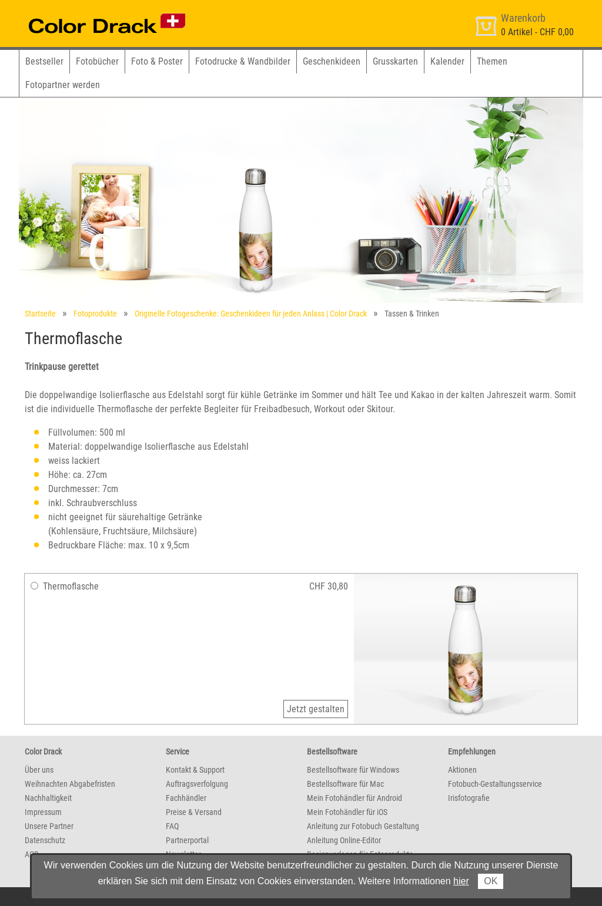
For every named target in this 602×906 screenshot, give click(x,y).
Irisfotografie (469, 798)
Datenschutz (45, 840)
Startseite (40, 313)
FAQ (172, 826)
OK (490, 881)
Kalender (447, 61)
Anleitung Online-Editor (344, 840)
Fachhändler (186, 798)
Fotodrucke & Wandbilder (242, 61)
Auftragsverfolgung (197, 784)
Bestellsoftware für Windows (353, 769)
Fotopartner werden (62, 84)
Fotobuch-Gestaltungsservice (495, 784)
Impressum (43, 812)
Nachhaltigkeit (48, 798)
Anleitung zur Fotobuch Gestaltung (363, 826)
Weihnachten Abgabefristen (70, 784)
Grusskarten (395, 61)
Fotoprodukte (95, 313)
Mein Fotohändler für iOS (347, 812)
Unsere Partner (49, 826)
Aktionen (462, 769)
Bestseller (44, 61)
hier (461, 881)
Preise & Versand (194, 812)
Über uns (39, 769)
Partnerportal (187, 840)
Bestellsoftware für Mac (345, 784)
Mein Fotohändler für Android (354, 798)
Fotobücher (97, 61)
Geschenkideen (331, 61)
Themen (492, 61)
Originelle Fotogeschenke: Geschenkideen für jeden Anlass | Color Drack (251, 313)
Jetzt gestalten (316, 709)
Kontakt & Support (195, 769)
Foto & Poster (157, 61)
